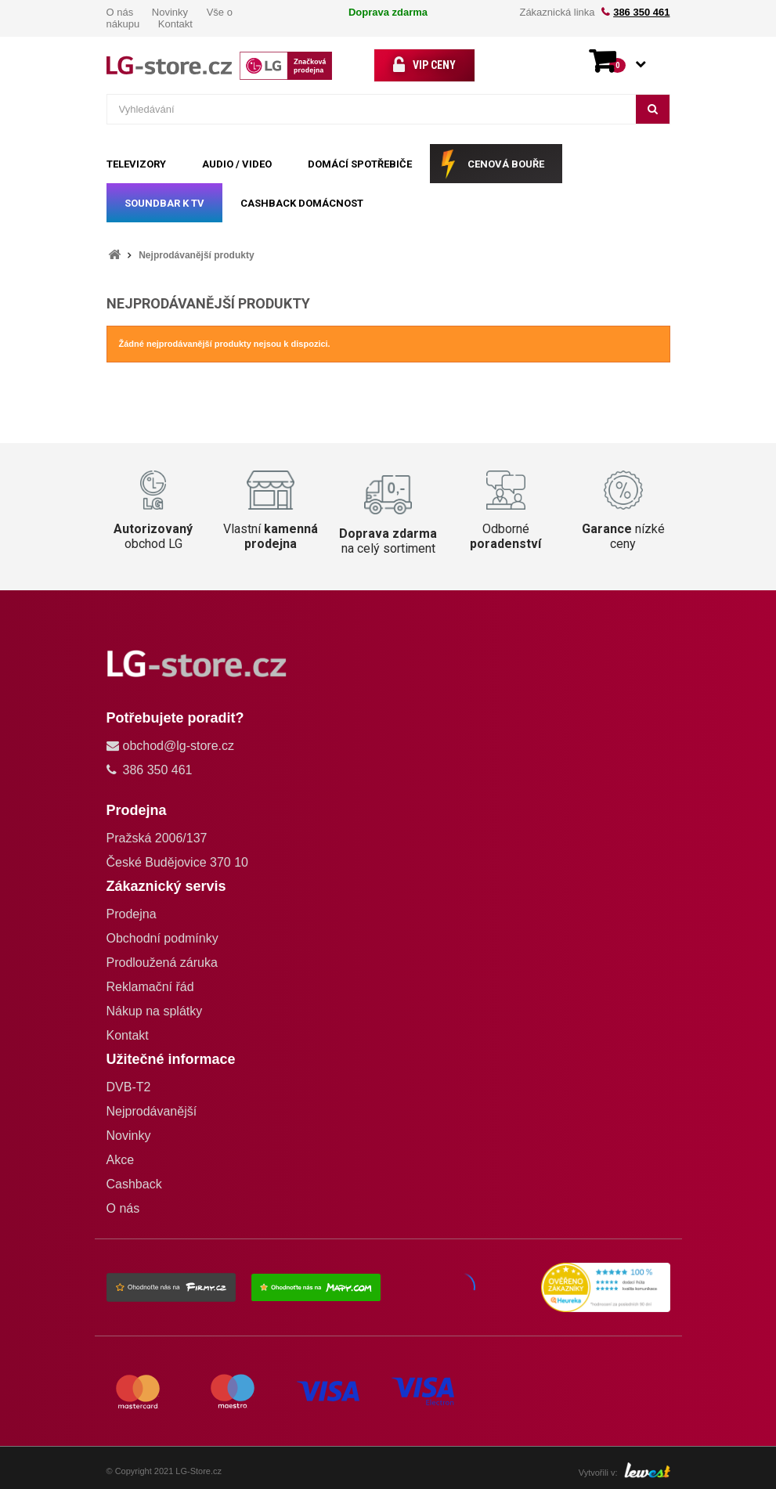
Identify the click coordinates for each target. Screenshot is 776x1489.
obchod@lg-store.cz (179, 745)
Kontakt (175, 24)
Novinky (170, 12)
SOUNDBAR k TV (164, 203)
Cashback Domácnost (301, 203)
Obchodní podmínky (162, 938)
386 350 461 (641, 12)
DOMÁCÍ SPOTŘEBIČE (360, 164)
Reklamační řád (150, 986)
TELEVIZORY (136, 164)
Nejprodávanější (151, 1111)
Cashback (134, 1184)
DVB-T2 (128, 1087)
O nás (120, 12)
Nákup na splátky (154, 1011)
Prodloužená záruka (162, 962)
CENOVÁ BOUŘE (505, 164)
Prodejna (131, 914)
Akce (120, 1159)
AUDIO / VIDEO (237, 164)
